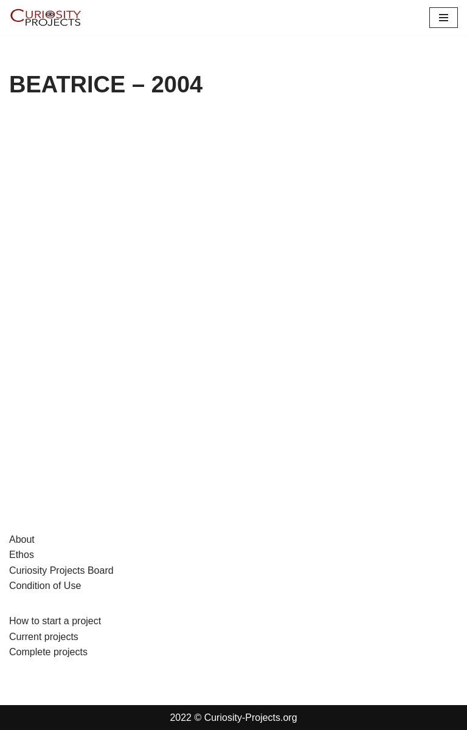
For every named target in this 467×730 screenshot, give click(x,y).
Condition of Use (45, 585)
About (22, 539)
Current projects (43, 637)
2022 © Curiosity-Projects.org (233, 717)
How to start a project (55, 621)
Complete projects (48, 652)
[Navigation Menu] (443, 17)
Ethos (21, 554)
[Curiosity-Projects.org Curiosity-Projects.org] (45, 17)
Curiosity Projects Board (61, 570)
